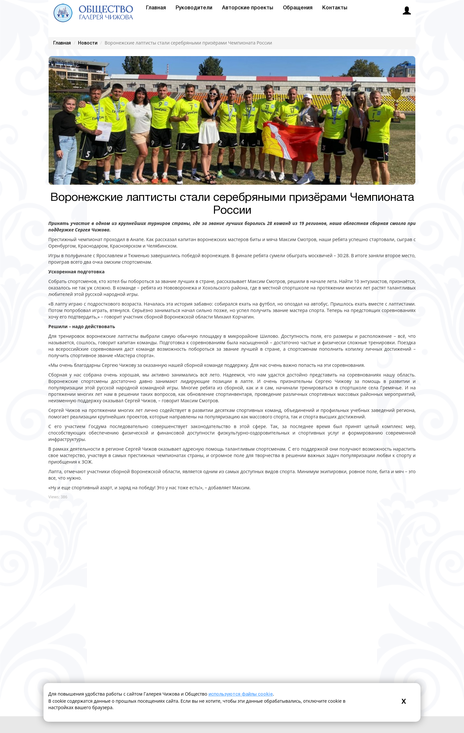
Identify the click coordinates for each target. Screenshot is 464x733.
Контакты (334, 8)
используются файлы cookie (240, 694)
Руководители (194, 8)
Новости (87, 43)
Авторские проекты (247, 8)
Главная (156, 8)
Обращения (298, 8)
